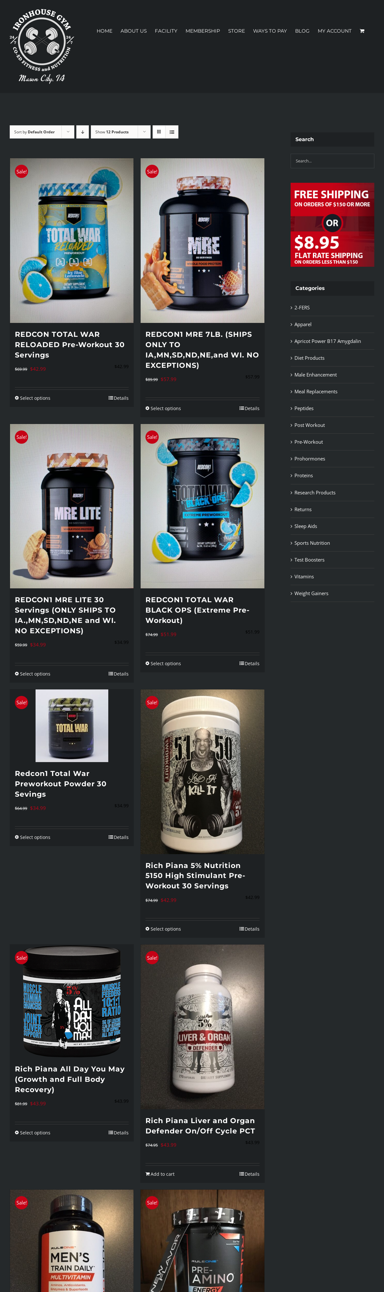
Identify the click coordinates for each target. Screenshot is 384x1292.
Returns (303, 509)
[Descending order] (82, 132)
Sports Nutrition (312, 543)
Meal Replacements (315, 391)
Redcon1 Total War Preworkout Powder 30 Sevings (61, 784)
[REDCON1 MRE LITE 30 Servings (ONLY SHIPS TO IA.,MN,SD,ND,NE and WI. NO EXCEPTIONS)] (71, 506)
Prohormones (309, 458)
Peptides (304, 408)
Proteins (303, 475)
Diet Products (309, 358)
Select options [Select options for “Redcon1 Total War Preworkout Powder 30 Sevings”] (35, 837)
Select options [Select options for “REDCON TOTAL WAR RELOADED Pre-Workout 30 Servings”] (35, 398)
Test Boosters (309, 559)
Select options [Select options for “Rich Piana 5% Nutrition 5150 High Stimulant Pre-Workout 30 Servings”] (166, 929)
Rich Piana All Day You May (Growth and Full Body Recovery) (70, 1079)
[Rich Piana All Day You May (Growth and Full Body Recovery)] (71, 1001)
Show (112, 132)
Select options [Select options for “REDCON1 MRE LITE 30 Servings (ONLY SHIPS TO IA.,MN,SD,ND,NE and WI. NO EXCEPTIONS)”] (35, 674)
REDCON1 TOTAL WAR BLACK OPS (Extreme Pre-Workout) (197, 610)
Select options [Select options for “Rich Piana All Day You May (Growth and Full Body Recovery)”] (35, 1133)
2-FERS (302, 307)
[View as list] (171, 132)
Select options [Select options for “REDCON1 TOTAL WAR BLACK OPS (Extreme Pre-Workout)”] (166, 663)
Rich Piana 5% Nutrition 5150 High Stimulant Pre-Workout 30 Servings (195, 876)
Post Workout (309, 425)
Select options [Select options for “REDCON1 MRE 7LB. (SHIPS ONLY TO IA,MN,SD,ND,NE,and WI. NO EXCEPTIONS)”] (166, 408)
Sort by (34, 132)
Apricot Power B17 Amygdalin (327, 341)
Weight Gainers (311, 593)
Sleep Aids (305, 526)
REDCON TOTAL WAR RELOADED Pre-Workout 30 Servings (70, 344)
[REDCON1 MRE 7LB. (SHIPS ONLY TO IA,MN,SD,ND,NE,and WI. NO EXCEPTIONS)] (202, 240)
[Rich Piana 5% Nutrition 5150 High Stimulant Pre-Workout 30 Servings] (202, 771)
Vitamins (304, 576)
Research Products (315, 492)
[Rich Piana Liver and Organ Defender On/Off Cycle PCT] (202, 1027)
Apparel (303, 324)
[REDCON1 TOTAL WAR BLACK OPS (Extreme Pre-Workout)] (202, 506)
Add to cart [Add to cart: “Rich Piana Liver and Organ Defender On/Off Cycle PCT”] (163, 1174)
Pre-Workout (308, 442)
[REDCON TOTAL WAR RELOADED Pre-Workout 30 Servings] (71, 240)
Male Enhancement (315, 374)
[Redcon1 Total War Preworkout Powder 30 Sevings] (71, 725)
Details (121, 398)
